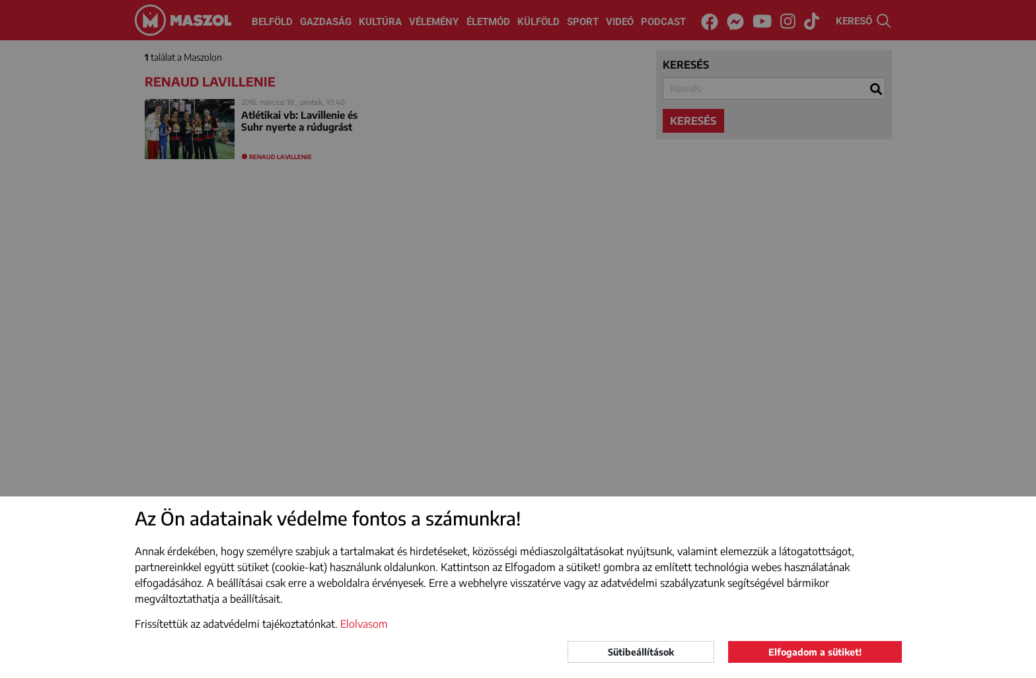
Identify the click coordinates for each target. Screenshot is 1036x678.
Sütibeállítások (641, 652)
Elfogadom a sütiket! (815, 652)
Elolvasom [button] (364, 623)
